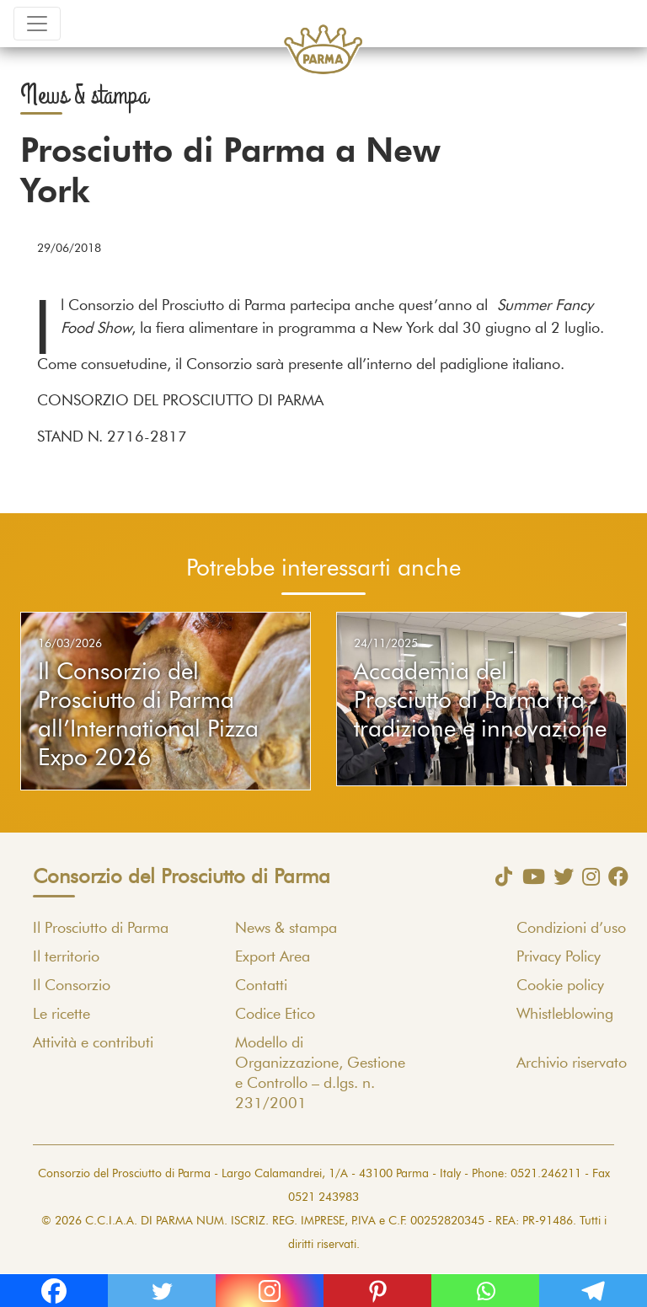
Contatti (261, 986)
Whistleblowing (564, 1014)
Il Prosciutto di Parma (100, 928)
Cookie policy (560, 986)
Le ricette (61, 1014)
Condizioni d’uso (571, 928)
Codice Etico (275, 1014)
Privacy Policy (558, 957)
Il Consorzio (71, 986)
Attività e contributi (93, 1043)
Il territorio (66, 957)
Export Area (272, 957)
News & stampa (286, 928)
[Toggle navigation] (37, 23)
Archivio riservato (571, 1063)
